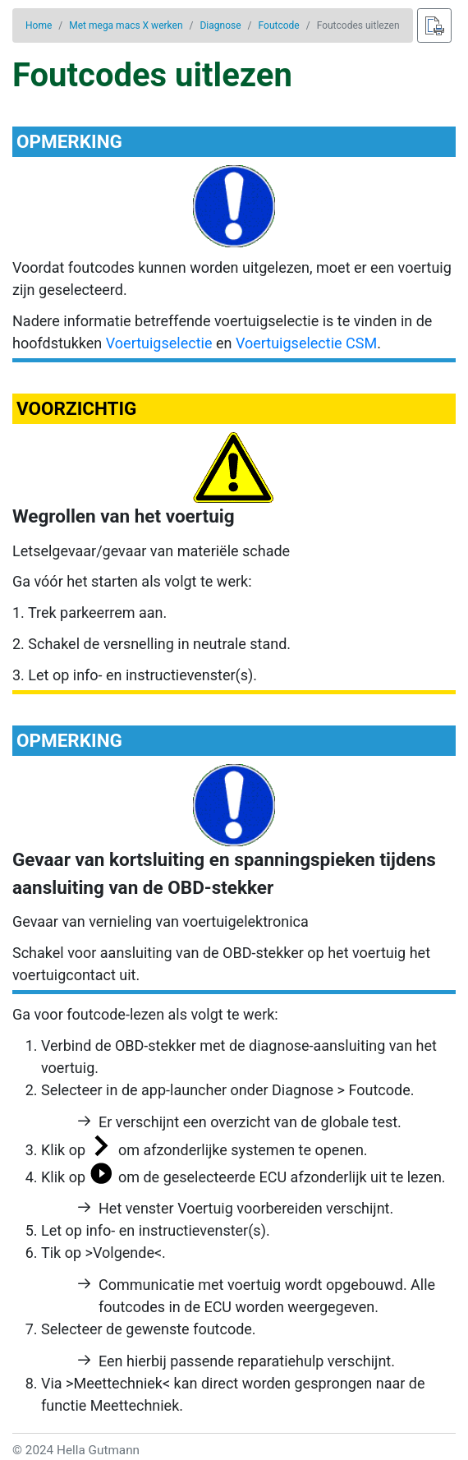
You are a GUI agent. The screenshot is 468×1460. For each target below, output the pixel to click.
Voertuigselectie (159, 343)
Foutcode (279, 25)
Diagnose (220, 25)
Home (38, 25)
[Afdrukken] (434, 25)
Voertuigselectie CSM (306, 343)
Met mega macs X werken (125, 25)
